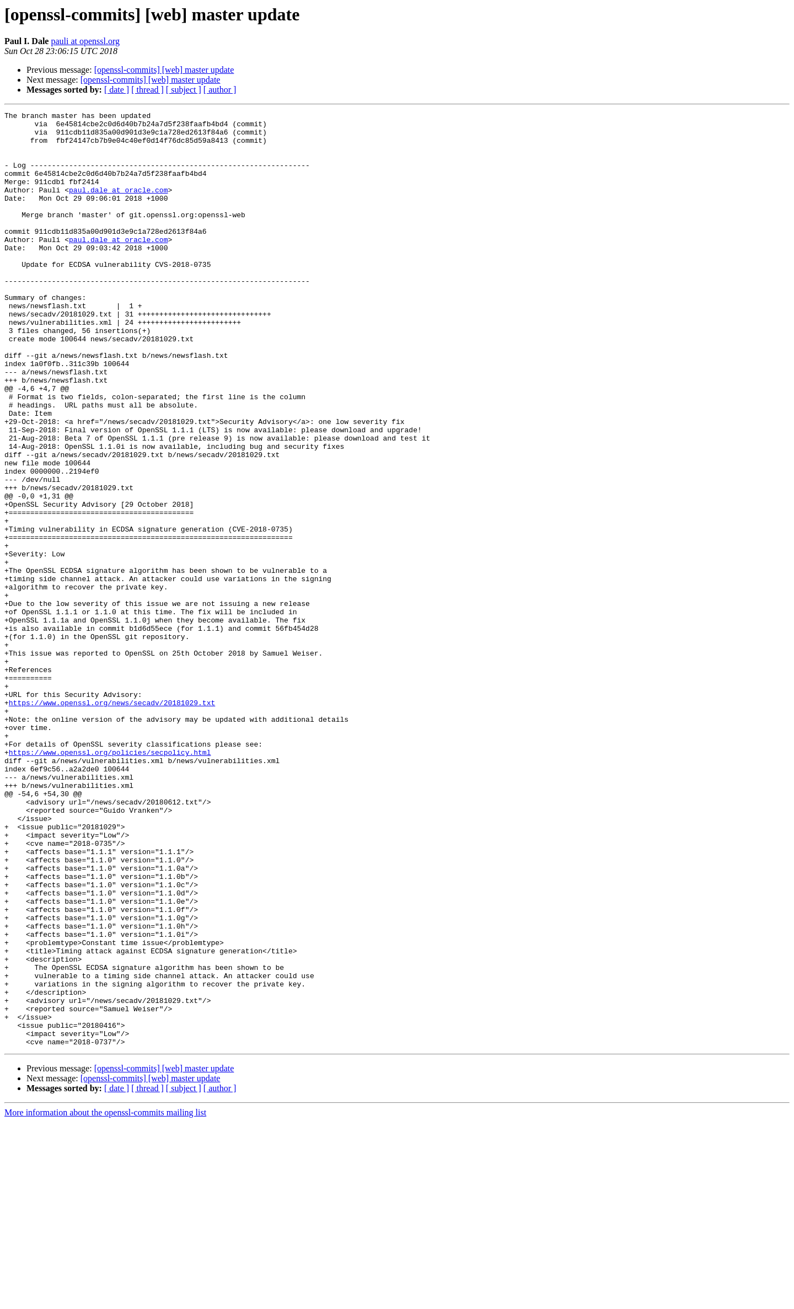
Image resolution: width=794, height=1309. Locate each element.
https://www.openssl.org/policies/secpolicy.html (110, 881)
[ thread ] (147, 89)
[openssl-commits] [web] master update (164, 69)
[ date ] (116, 89)
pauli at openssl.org (85, 41)
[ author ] (220, 89)
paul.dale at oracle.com (118, 206)
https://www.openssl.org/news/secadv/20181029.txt (112, 822)
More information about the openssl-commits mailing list (105, 1299)
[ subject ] (183, 89)
